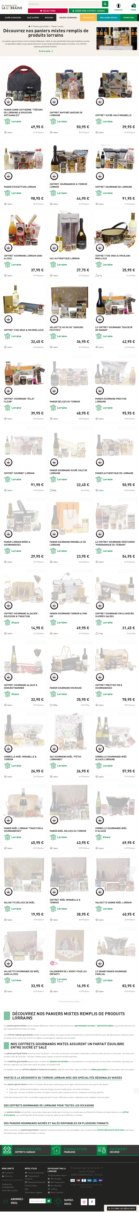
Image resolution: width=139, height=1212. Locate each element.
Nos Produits (54, 1179)
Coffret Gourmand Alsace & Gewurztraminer (20, 686)
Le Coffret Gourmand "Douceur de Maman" (113, 328)
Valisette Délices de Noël (19, 902)
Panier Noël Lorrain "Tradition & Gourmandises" (23, 829)
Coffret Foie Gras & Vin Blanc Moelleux (112, 257)
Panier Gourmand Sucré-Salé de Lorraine (68, 471)
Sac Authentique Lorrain (65, 258)
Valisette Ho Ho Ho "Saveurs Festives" (66, 328)
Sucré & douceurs (13, 17)
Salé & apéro (33, 17)
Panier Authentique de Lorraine (114, 473)
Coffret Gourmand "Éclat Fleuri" (19, 400)
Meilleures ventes (108, 17)
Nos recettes (55, 1186)
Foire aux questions (34, 1173)
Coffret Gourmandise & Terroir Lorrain (68, 185)
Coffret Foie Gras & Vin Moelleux (24, 330)
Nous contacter (56, 1193)
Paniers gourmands (68, 17)
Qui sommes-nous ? (57, 1176)
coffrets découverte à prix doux (110, 1130)
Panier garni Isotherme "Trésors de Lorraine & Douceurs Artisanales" (23, 112)
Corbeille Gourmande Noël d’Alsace (111, 829)
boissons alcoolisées (59, 1061)
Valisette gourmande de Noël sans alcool (21, 972)
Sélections (48, 11)
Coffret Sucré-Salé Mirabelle (113, 115)
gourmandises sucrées (85, 1025)
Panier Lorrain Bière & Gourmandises (17, 543)
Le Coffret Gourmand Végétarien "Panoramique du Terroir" (115, 543)
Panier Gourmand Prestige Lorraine (111, 400)
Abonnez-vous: (13, 1201)
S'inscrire (7, 1176)
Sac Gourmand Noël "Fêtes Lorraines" (65, 758)
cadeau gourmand (98, 1069)
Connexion (7, 1173)
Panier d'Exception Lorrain (20, 186)
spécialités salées (105, 1025)
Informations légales (33, 1193)
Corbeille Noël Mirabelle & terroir (20, 758)
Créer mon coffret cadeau (88, 11)
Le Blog (52, 1189)
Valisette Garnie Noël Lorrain (113, 902)
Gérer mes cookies (10, 1191)
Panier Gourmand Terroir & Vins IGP (68, 615)
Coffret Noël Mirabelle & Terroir (65, 901)
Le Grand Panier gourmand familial (111, 972)
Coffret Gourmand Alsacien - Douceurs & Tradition (21, 615)
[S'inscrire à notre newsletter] (48, 1201)
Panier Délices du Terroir (65, 401)
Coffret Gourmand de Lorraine (113, 186)
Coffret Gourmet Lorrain (19, 473)
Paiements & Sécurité (35, 1182)
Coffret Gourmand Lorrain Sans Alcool (23, 257)
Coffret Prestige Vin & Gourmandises (108, 686)
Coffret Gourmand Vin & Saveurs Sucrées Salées (114, 615)
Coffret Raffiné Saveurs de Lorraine (66, 114)
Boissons (49, 17)
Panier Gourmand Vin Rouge (66, 688)
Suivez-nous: (63, 1202)
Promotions (128, 17)
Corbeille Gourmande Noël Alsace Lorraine (111, 758)
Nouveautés (88, 17)
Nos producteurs (56, 1182)
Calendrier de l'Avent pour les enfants (68, 972)
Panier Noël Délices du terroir (68, 831)
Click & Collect (31, 1186)
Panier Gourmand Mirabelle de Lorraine (68, 543)
